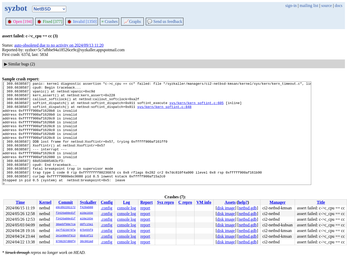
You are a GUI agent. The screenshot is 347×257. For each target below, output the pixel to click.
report (145, 208)
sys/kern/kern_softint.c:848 (164, 112)
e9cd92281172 (65, 207)
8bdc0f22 (86, 236)
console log (126, 208)
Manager (277, 202)
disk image (226, 208)
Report (146, 202)
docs (338, 5)
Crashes (109, 21)
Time (20, 202)
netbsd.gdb (248, 208)
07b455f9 (86, 230)
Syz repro (165, 202)
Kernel (45, 202)
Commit (65, 202)
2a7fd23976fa (65, 230)
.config (106, 208)
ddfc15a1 (86, 224)
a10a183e (86, 213)
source (326, 5)
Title (321, 202)
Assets (230, 202)
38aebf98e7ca (65, 224)
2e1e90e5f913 (65, 236)
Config (107, 202)
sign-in (291, 5)
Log (126, 202)
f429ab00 (86, 207)
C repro (185, 202)
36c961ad (86, 241)
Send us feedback (164, 21)
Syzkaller (88, 202)
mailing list (309, 5)
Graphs (132, 21)
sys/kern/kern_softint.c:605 (196, 107)
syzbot (16, 8)
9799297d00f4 (65, 241)
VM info (204, 202)
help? (243, 202)
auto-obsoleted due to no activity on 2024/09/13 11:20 (59, 45)
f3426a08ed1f (65, 213)
